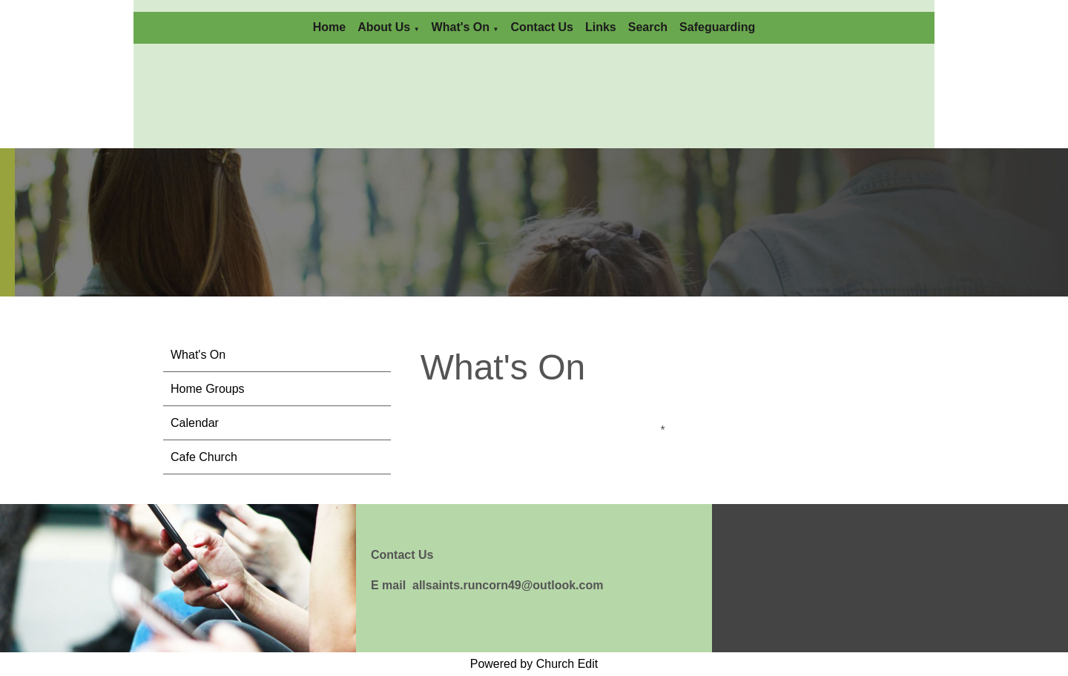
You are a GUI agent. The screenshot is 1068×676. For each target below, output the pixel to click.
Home (329, 27)
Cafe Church (204, 457)
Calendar (195, 423)
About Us (383, 27)
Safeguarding (717, 27)
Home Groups (208, 388)
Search (648, 27)
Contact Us (541, 27)
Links (600, 27)
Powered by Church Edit (534, 663)
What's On (461, 27)
